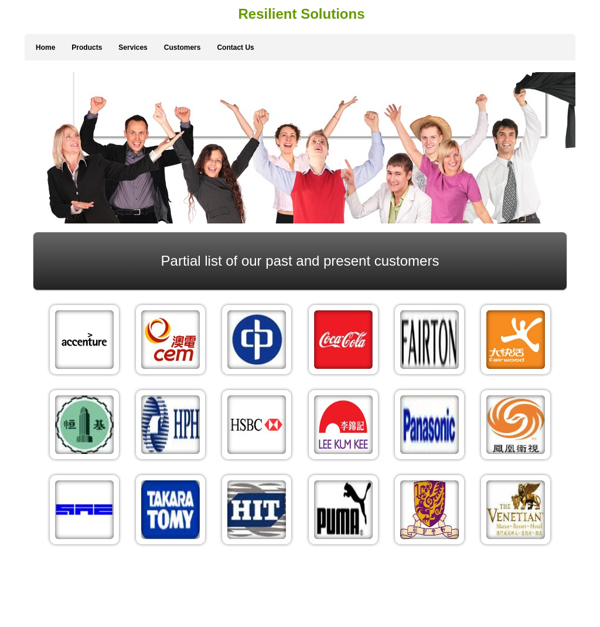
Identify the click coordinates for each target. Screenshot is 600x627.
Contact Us (235, 47)
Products (86, 47)
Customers (182, 47)
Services (132, 47)
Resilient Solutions (301, 14)
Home (45, 47)
